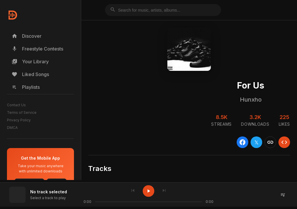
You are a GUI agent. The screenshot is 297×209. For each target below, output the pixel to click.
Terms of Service (22, 112)
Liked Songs (30, 74)
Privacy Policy (19, 120)
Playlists (26, 87)
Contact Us (16, 105)
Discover (26, 36)
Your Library (30, 61)
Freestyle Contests (37, 49)
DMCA (12, 127)
